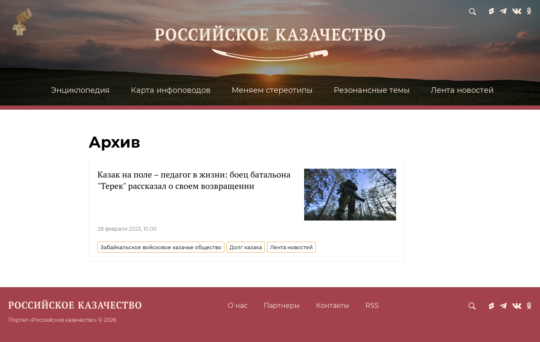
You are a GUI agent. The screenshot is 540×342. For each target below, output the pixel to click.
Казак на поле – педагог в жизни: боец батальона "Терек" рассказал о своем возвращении (194, 180)
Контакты (332, 306)
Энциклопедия (80, 90)
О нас (238, 306)
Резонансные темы (372, 90)
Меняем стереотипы (272, 90)
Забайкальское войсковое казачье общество (160, 247)
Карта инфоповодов (171, 90)
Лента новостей (462, 90)
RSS (372, 306)
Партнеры (282, 306)
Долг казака (246, 247)
